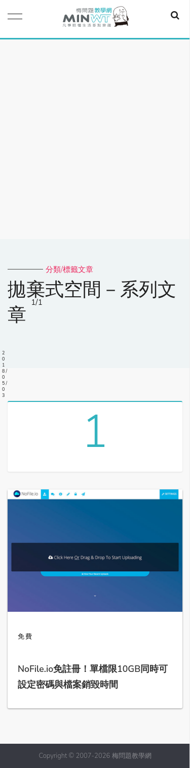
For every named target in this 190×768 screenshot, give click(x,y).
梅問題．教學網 (95, 19)
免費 (25, 636)
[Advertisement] (95, 139)
